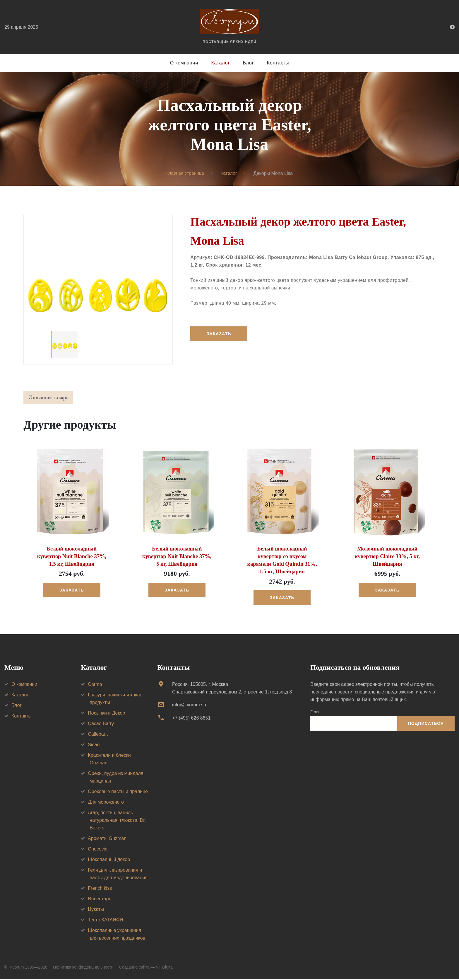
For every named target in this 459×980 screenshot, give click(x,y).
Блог (248, 62)
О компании (184, 62)
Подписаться (426, 724)
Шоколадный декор (109, 860)
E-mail (315, 712)
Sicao (94, 745)
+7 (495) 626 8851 (191, 718)
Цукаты (96, 909)
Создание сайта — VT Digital (146, 967)
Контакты (278, 62)
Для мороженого (106, 802)
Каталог (220, 62)
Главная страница (184, 173)
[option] (98, 289)
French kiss (100, 888)
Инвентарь (99, 899)
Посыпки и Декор (106, 713)
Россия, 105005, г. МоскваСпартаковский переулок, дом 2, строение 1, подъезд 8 (232, 688)
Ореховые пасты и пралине (118, 792)
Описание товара (51, 398)
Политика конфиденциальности (83, 967)
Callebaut (98, 734)
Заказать (219, 333)
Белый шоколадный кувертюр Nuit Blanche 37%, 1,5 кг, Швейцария (71, 557)
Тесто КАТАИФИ (105, 920)
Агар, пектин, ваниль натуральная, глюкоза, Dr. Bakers (117, 821)
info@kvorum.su (189, 705)
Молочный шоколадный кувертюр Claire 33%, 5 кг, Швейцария (387, 557)
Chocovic (97, 849)
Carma (95, 684)
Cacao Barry (101, 724)
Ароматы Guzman (107, 838)
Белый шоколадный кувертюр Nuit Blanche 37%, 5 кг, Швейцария (176, 557)
